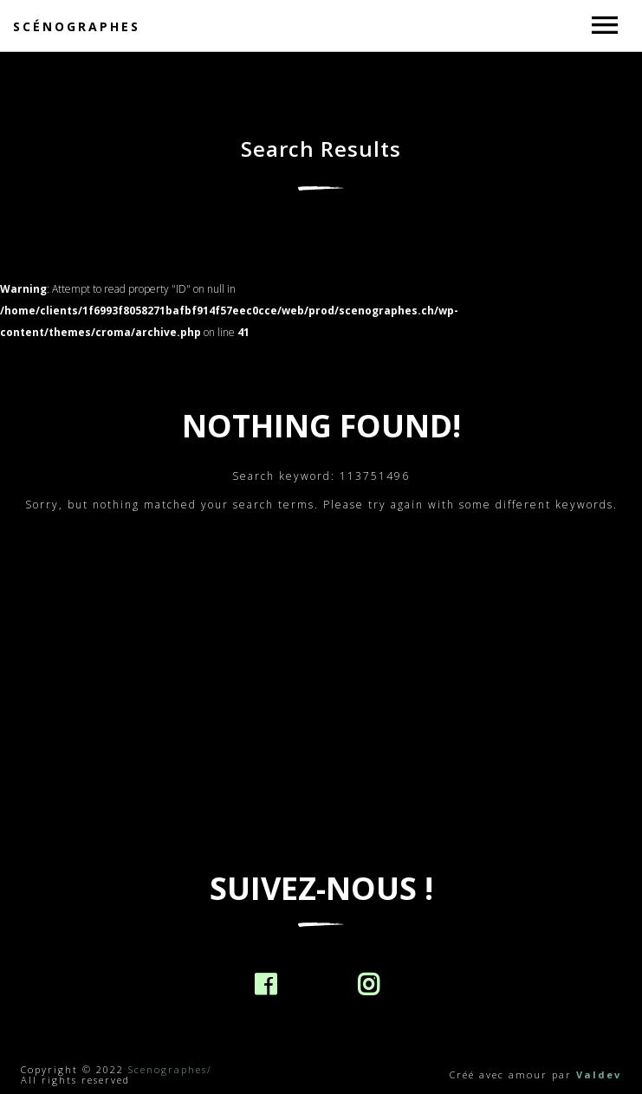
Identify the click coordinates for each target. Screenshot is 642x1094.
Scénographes (76, 26)
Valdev (598, 1074)
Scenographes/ (170, 1069)
